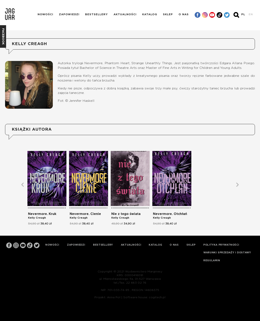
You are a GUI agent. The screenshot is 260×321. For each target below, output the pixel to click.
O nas (184, 14)
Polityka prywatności (221, 245)
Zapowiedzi (69, 14)
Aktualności (125, 14)
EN (251, 14)
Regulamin (211, 260)
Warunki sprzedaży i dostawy (227, 252)
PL (243, 14)
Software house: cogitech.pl (144, 297)
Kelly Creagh (37, 218)
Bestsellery (96, 14)
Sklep (168, 14)
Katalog (149, 14)
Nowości (45, 14)
